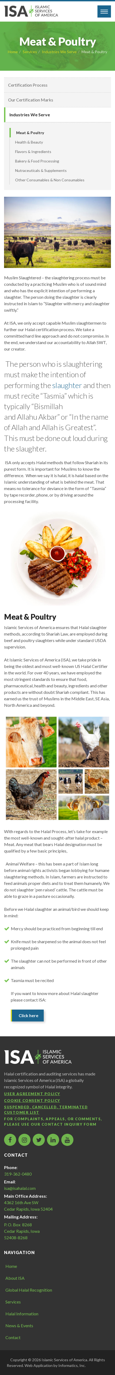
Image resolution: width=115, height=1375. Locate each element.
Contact (13, 1337)
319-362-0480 (18, 1173)
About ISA (15, 1278)
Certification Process (28, 84)
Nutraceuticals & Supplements (41, 170)
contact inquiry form (69, 1124)
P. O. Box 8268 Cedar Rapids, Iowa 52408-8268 (22, 1231)
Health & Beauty (29, 142)
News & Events (19, 1325)
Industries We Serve (59, 51)
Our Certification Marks (30, 99)
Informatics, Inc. (72, 1365)
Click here (28, 1015)
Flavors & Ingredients (33, 151)
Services (30, 51)
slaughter (67, 385)
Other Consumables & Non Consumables (49, 180)
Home (13, 51)
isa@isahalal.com (20, 1188)
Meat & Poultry (30, 132)
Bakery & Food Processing (37, 161)
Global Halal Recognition (28, 1289)
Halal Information (21, 1313)
